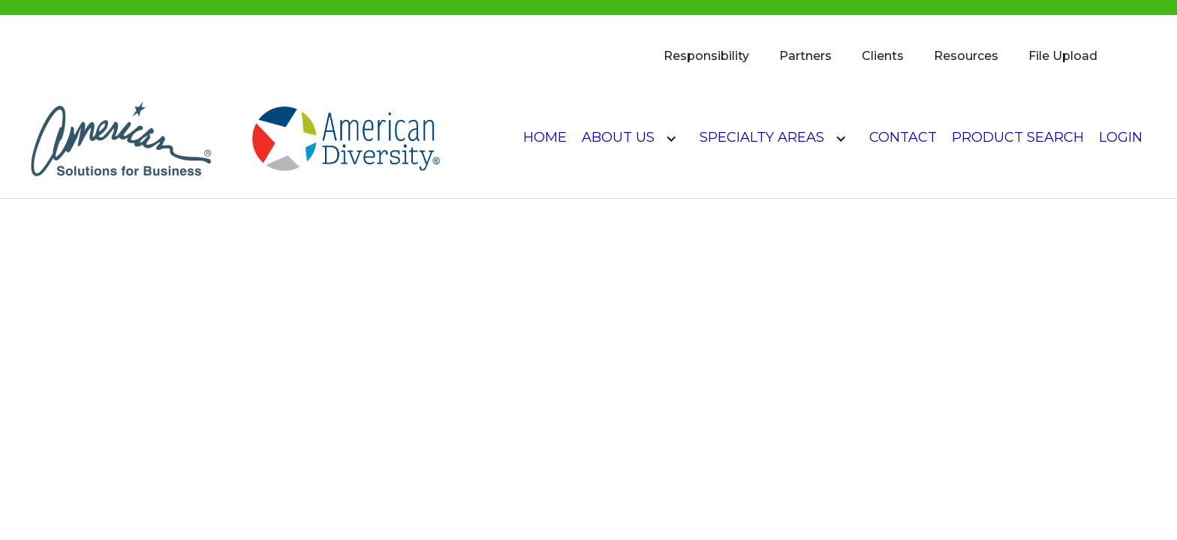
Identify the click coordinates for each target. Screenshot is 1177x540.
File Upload (1062, 56)
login (1120, 137)
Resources (966, 56)
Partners (805, 56)
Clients (883, 56)
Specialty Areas (762, 137)
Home (545, 137)
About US (618, 137)
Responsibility (706, 56)
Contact (903, 137)
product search (1018, 137)
